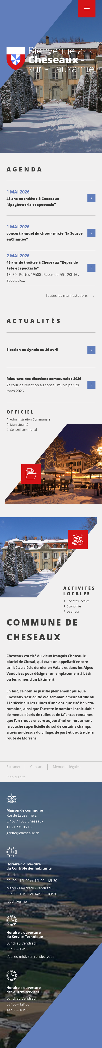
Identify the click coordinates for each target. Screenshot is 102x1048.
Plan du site (16, 777)
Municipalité (19, 424)
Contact (36, 766)
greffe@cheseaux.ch (23, 833)
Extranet (13, 766)
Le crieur (73, 611)
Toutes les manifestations (70, 295)
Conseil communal (23, 430)
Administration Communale (30, 419)
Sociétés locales (78, 601)
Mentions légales (66, 766)
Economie (74, 606)
